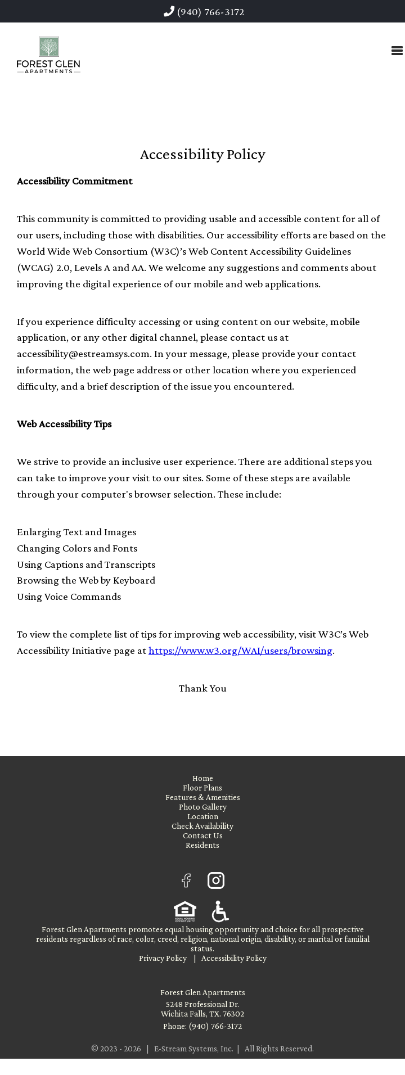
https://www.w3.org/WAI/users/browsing (240, 650)
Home (202, 778)
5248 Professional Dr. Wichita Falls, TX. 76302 (202, 1008)
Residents (202, 845)
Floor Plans (202, 787)
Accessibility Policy (234, 958)
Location (202, 816)
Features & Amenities (202, 797)
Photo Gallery (203, 806)
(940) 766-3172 (204, 11)
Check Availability (202, 825)
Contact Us (203, 835)
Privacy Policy (163, 958)
